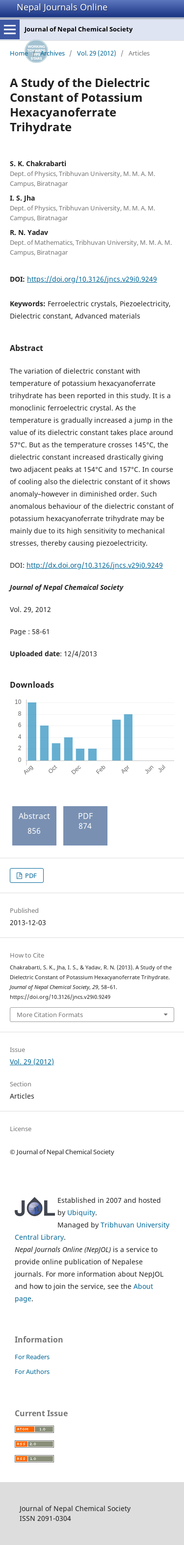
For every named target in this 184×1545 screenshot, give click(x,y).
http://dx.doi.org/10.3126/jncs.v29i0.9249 (94, 565)
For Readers (32, 1356)
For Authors (32, 1371)
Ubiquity (81, 1212)
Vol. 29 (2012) (96, 53)
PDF (30, 875)
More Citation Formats (50, 1014)
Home (19, 53)
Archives (52, 53)
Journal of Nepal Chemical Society (78, 29)
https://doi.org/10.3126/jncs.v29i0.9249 (92, 279)
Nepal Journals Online (62, 7)
